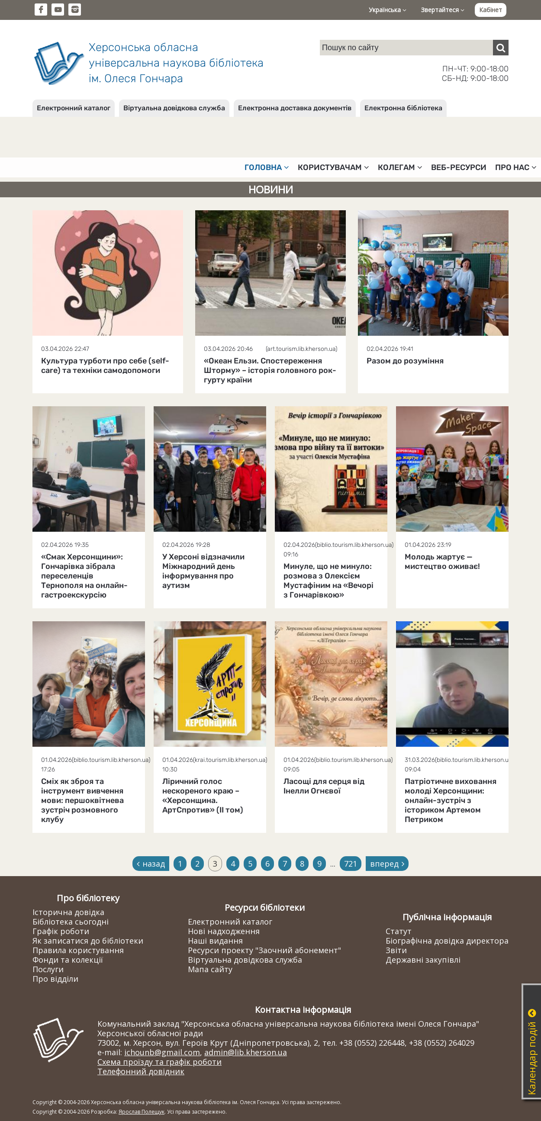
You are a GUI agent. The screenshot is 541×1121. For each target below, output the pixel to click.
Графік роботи (60, 931)
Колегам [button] (400, 167)
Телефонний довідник (140, 1071)
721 (350, 863)
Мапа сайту (210, 969)
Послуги (48, 969)
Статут (399, 931)
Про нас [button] (516, 167)
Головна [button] (267, 167)
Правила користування (78, 950)
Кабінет (490, 10)
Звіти (396, 950)
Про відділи (55, 978)
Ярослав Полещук (141, 1111)
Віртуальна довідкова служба (174, 108)
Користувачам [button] (333, 167)
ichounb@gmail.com (162, 1052)
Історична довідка (68, 912)
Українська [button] (387, 10)
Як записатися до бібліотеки (87, 940)
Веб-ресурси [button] (458, 167)
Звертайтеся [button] (442, 10)
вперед (387, 863)
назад (151, 863)
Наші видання (215, 940)
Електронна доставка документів (294, 108)
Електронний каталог (73, 108)
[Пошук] (501, 47)
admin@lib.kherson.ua (245, 1052)
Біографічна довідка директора (447, 940)
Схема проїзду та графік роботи (159, 1062)
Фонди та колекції (67, 959)
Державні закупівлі (423, 959)
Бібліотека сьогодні (70, 921)
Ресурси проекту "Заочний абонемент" (264, 950)
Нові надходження (224, 931)
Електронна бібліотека (403, 108)
